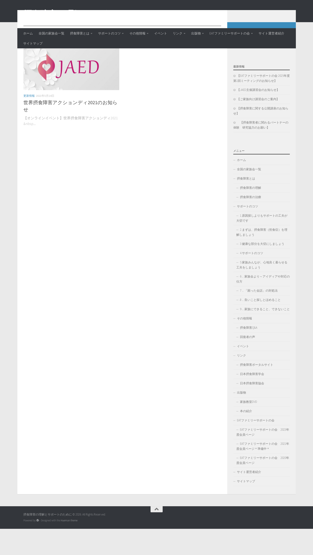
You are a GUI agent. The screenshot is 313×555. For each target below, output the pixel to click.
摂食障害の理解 (250, 214)
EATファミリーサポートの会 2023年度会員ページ (262, 458)
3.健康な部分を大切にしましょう (262, 270)
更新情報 (29, 122)
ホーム (28, 33)
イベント (160, 33)
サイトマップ (33, 43)
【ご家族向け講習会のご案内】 (258, 125)
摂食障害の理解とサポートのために (91, 14)
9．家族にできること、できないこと (265, 335)
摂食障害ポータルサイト (256, 391)
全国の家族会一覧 (51, 33)
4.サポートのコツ (251, 279)
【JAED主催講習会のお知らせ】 (258, 116)
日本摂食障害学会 (252, 400)
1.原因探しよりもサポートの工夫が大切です (261, 244)
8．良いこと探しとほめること (260, 326)
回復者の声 (247, 363)
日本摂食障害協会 (252, 409)
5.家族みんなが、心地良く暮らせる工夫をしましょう (261, 291)
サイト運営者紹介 (271, 33)
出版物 (196, 33)
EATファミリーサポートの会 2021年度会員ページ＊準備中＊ (262, 472)
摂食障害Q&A (248, 354)
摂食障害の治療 (250, 223)
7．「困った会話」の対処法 (259, 317)
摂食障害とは (79, 33)
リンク (177, 33)
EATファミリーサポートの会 (229, 33)
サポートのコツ (109, 33)
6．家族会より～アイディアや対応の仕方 (263, 305)
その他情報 (137, 33)
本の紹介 (246, 437)
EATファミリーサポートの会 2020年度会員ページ (262, 486)
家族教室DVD (248, 428)
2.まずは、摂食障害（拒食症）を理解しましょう (261, 258)
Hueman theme (69, 546)
